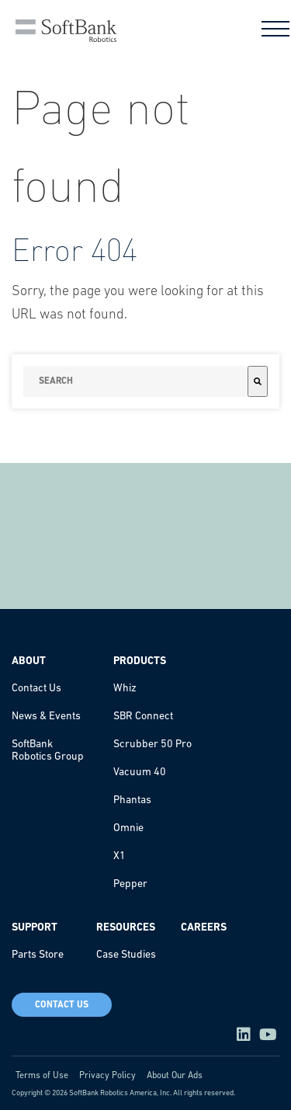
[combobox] (135, 381)
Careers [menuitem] (204, 928)
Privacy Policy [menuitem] (107, 1075)
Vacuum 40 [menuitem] (139, 772)
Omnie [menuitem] (128, 828)
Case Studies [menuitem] (126, 955)
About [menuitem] (29, 661)
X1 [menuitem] (119, 856)
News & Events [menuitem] (46, 716)
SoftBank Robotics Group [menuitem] (48, 751)
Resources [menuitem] (125, 928)
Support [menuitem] (34, 928)
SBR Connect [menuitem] (143, 716)
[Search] (258, 381)
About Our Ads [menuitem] (175, 1075)
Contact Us (61, 1005)
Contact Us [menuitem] (36, 688)
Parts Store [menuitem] (38, 955)
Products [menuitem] (139, 661)
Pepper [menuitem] (130, 884)
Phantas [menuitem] (132, 800)
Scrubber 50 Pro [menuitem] (152, 744)
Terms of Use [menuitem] (42, 1075)
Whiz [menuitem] (125, 688)
